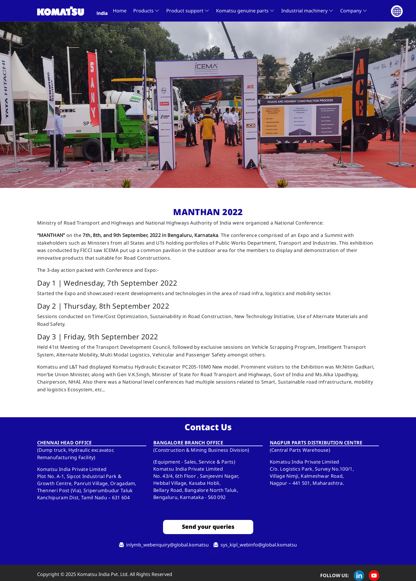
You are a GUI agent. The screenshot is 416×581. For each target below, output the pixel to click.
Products (146, 10)
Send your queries (208, 527)
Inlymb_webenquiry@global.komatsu (167, 544)
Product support (187, 10)
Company (353, 10)
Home (119, 10)
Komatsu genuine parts (245, 10)
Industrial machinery (307, 10)
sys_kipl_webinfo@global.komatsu (259, 544)
